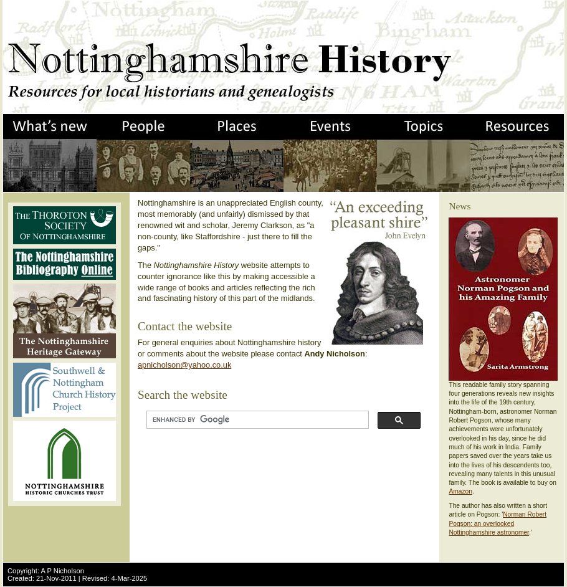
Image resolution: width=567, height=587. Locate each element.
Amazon (460, 491)
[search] (256, 420)
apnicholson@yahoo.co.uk (184, 365)
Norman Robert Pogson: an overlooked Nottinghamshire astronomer (497, 523)
